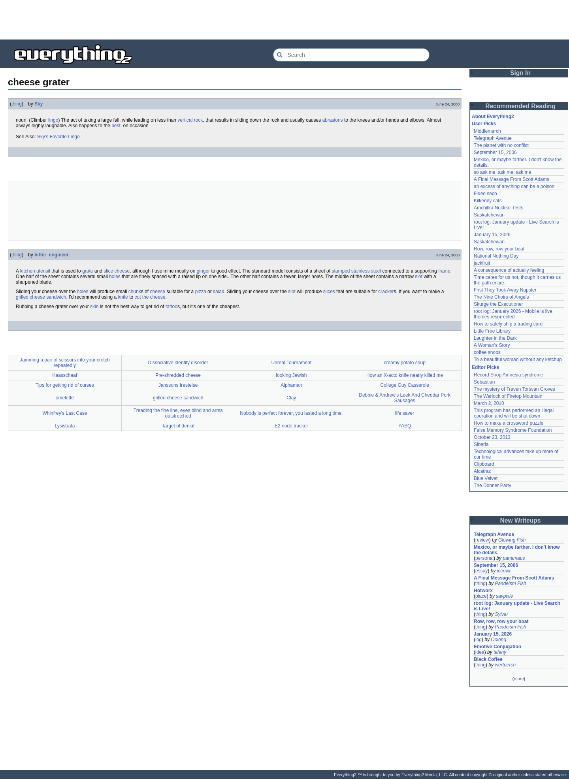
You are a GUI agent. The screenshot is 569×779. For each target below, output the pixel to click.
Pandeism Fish (510, 583)
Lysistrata (65, 426)
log (478, 639)
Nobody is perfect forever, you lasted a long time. (291, 413)
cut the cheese (149, 297)
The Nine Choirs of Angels (501, 297)
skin (94, 306)
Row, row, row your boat (499, 249)
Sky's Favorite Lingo (58, 136)
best (116, 125)
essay (481, 571)
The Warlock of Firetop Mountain (508, 396)
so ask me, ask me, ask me (502, 172)
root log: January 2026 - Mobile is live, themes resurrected (514, 314)
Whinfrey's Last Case (64, 413)
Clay (291, 398)
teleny (500, 652)
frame (444, 271)
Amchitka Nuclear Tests (498, 208)
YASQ (404, 426)
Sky (38, 104)
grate (87, 271)
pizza (200, 291)
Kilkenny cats (488, 200)
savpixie (504, 596)
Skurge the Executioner (498, 304)
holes (115, 276)
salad (218, 291)
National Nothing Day (496, 256)
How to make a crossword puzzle (508, 423)
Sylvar (501, 614)
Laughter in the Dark (495, 338)
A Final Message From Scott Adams (511, 179)
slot (418, 276)
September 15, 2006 (495, 152)
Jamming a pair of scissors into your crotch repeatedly (64, 362)
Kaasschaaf (65, 375)
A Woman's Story (492, 345)
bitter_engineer (51, 255)
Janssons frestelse (178, 385)
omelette (65, 398)
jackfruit (482, 263)
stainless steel (366, 271)
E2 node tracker (291, 426)
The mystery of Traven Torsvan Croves (514, 389)
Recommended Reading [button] (520, 106)
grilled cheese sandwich (41, 297)
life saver (404, 413)
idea (479, 652)
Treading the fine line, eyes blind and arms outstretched (178, 413)
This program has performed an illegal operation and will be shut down (514, 413)
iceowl (503, 571)
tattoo (171, 306)
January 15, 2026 (492, 234)
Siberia (481, 444)
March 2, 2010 (489, 403)
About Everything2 (493, 116)
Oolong (498, 639)
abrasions (332, 120)
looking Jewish (291, 375)
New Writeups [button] (520, 520)
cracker (386, 291)
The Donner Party (492, 485)
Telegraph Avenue (493, 138)
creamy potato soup (404, 362)
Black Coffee (488, 659)
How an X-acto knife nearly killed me (404, 375)
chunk (134, 291)
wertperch (505, 665)
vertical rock (190, 120)
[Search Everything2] (351, 55)
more (519, 678)
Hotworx (483, 590)
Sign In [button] (520, 73)
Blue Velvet (485, 478)
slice (108, 271)
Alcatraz (482, 471)
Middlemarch (487, 131)
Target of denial (178, 426)
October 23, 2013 (492, 437)
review (482, 540)
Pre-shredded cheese (178, 375)
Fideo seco (485, 193)
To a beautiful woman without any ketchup (518, 359)
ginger (203, 271)
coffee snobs (487, 352)
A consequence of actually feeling (509, 270)
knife (123, 297)
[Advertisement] (284, 20)
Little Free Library (492, 331)
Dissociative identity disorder (178, 362)
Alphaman (291, 385)
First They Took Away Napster (505, 290)
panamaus (514, 558)
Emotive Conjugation (497, 646)
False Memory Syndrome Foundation (513, 430)
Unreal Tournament (291, 362)
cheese (122, 271)
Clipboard (484, 464)
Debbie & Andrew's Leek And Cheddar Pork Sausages (404, 397)
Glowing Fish (512, 540)
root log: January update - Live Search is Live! (517, 606)
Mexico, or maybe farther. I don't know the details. (517, 549)
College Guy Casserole (404, 385)
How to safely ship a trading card (508, 324)
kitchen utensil (35, 271)
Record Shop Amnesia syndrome (508, 375)
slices (329, 291)
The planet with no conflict (501, 145)
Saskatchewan (489, 215)
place (481, 596)
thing (16, 104)
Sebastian (484, 382)
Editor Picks (485, 367)
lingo (53, 120)
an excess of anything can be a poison (514, 186)
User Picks (484, 123)
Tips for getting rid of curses (65, 385)
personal (484, 558)
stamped (341, 271)
